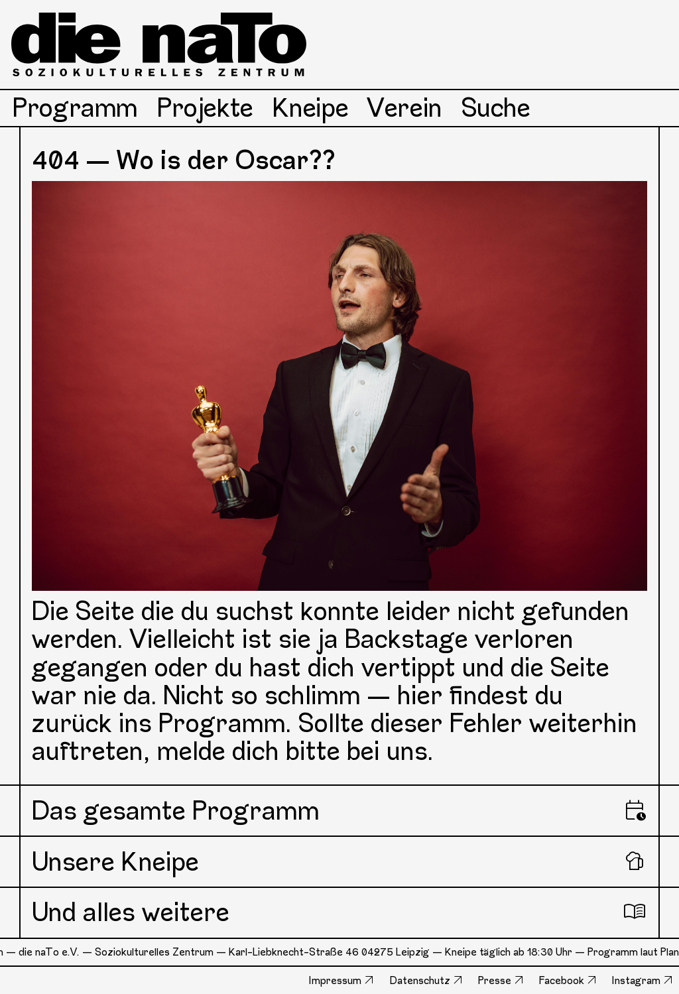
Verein (404, 107)
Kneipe (311, 107)
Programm (75, 107)
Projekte (205, 107)
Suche (496, 107)
